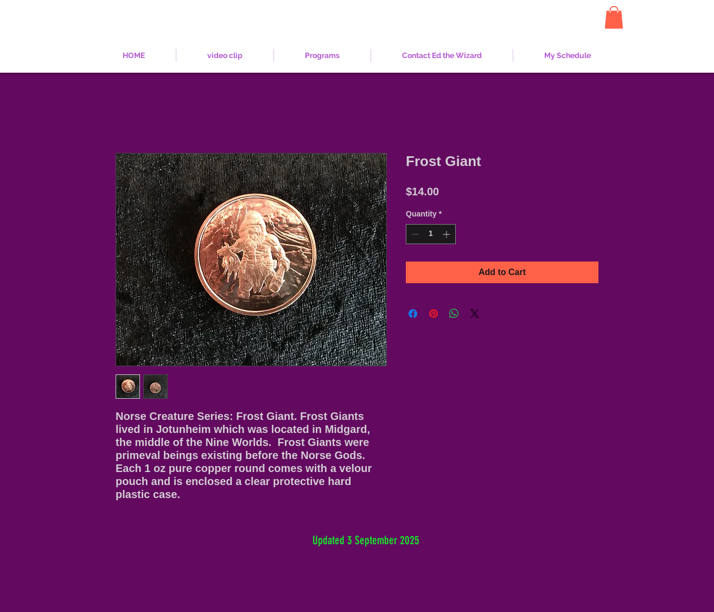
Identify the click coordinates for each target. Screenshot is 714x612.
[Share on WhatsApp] (454, 313)
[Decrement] (414, 234)
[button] (613, 17)
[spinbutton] (431, 234)
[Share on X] (474, 313)
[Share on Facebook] (412, 313)
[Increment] (447, 234)
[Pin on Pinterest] (433, 313)
